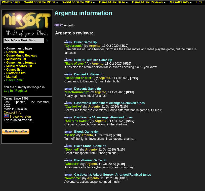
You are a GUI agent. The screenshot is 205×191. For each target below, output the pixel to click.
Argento (94, 45)
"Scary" (69, 135)
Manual (11, 76)
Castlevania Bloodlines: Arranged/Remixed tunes (109, 103)
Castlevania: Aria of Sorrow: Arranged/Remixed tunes (112, 174)
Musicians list (16, 59)
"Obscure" (71, 164)
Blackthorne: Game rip (90, 160)
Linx (200, 3)
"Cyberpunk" (73, 45)
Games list (14, 69)
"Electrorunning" (76, 92)
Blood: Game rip (86, 131)
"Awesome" (72, 178)
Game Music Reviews (150, 3)
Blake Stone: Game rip (90, 146)
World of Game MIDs (79, 3)
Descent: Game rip (87, 88)
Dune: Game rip (85, 42)
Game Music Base (115, 3)
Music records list (19, 66)
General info (15, 52)
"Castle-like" (73, 106)
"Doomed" (71, 149)
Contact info (12, 112)
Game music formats (21, 62)
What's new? (12, 3)
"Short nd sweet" (76, 121)
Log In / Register (15, 90)
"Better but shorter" (78, 78)
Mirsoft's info (182, 3)
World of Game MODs (42, 3)
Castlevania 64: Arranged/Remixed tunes (103, 117)
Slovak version (17, 116)
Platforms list (15, 73)
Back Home (14, 80)
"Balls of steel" (75, 63)
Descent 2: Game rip (88, 74)
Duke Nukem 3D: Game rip (93, 60)
